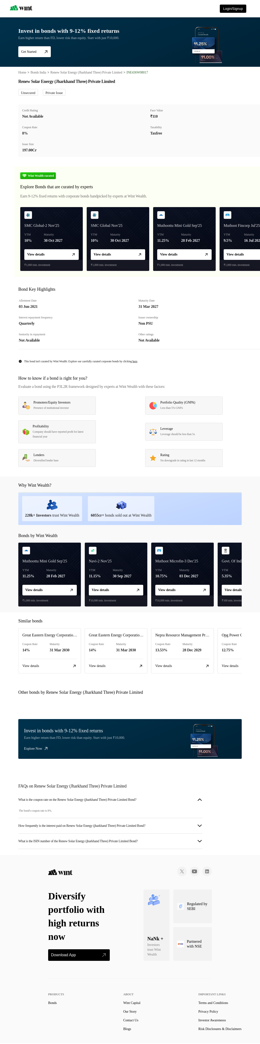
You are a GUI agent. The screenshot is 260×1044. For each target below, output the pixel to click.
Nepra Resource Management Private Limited (190, 635)
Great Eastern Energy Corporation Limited (55, 635)
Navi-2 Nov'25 (100, 561)
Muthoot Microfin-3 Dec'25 (176, 561)
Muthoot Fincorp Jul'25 (242, 225)
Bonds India (38, 72)
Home (22, 72)
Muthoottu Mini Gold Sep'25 (179, 225)
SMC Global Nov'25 (107, 225)
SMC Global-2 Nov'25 (41, 225)
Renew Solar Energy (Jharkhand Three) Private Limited (86, 72)
